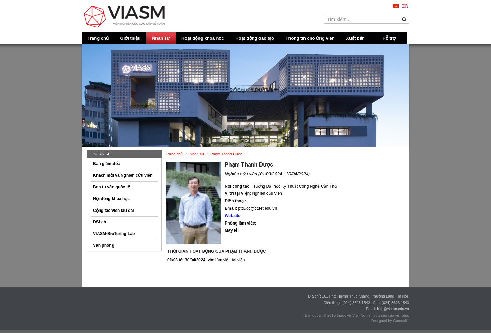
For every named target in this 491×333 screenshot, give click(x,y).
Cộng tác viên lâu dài (113, 210)
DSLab (99, 222)
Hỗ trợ (389, 38)
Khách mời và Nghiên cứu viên (122, 175)
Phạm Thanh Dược (249, 165)
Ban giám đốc (106, 163)
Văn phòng (103, 245)
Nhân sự (161, 38)
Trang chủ (98, 38)
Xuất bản (355, 38)
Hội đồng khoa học (111, 198)
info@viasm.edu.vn (393, 309)
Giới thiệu (130, 38)
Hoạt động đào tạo (254, 38)
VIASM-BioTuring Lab (114, 233)
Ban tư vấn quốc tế (111, 187)
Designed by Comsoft (389, 321)
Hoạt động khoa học (202, 38)
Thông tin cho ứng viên (310, 38)
